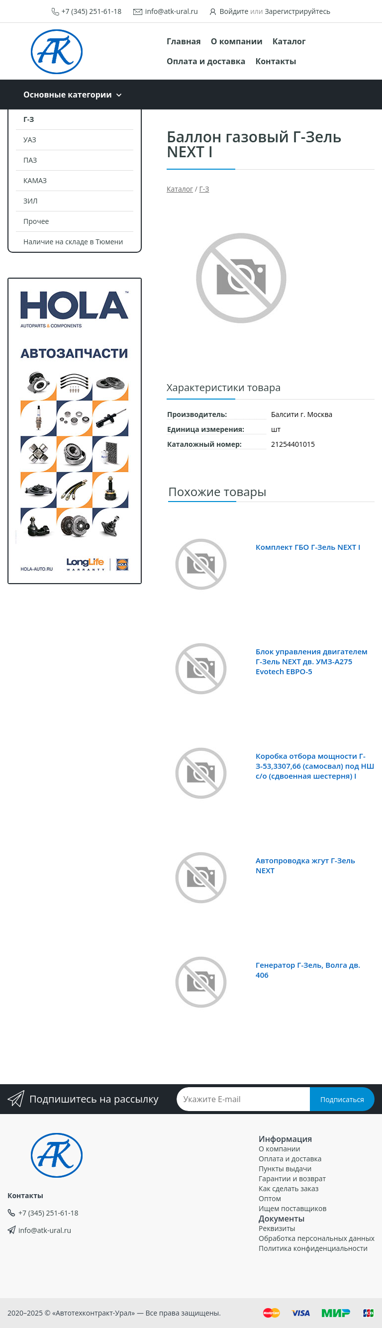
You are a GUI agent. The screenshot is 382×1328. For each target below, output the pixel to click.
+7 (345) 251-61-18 (92, 11)
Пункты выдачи (285, 1168)
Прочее (36, 221)
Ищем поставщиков (292, 1208)
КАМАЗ (35, 180)
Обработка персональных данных (317, 1238)
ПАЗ (30, 160)
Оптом (270, 1198)
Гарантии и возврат (292, 1178)
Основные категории (67, 94)
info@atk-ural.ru (171, 11)
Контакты (275, 61)
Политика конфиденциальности (313, 1248)
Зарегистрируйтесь (297, 11)
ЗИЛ (30, 200)
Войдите (234, 11)
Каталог (289, 41)
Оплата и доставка (206, 61)
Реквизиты (277, 1228)
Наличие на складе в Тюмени (73, 241)
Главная (184, 41)
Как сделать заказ (288, 1188)
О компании (237, 41)
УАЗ (29, 139)
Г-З (28, 119)
